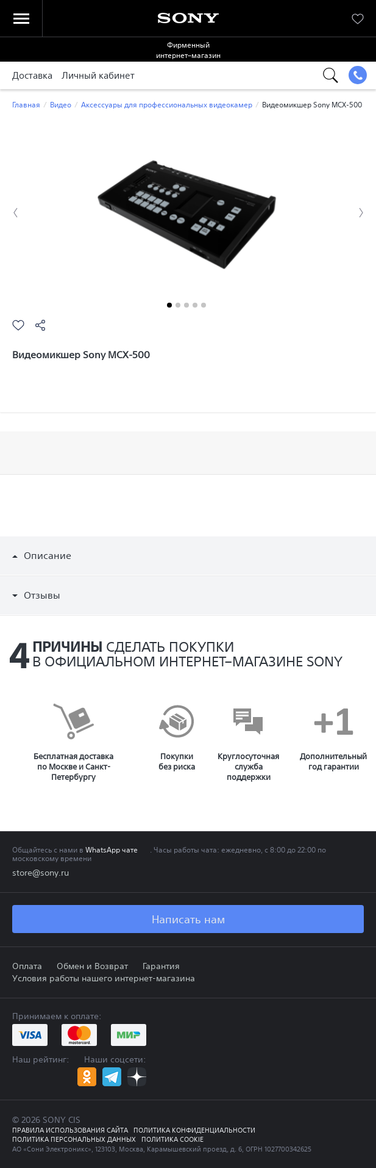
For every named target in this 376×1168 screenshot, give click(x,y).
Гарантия (161, 966)
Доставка (32, 75)
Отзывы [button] (36, 595)
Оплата (27, 966)
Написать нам (188, 919)
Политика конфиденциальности (194, 1130)
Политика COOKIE (172, 1139)
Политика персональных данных (74, 1139)
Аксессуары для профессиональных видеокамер (166, 104)
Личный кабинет (98, 75)
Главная (26, 104)
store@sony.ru (40, 872)
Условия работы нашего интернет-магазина (103, 978)
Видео (60, 104)
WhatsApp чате (111, 850)
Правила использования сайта (70, 1130)
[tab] (188, 555)
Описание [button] (41, 555)
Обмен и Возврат (92, 966)
